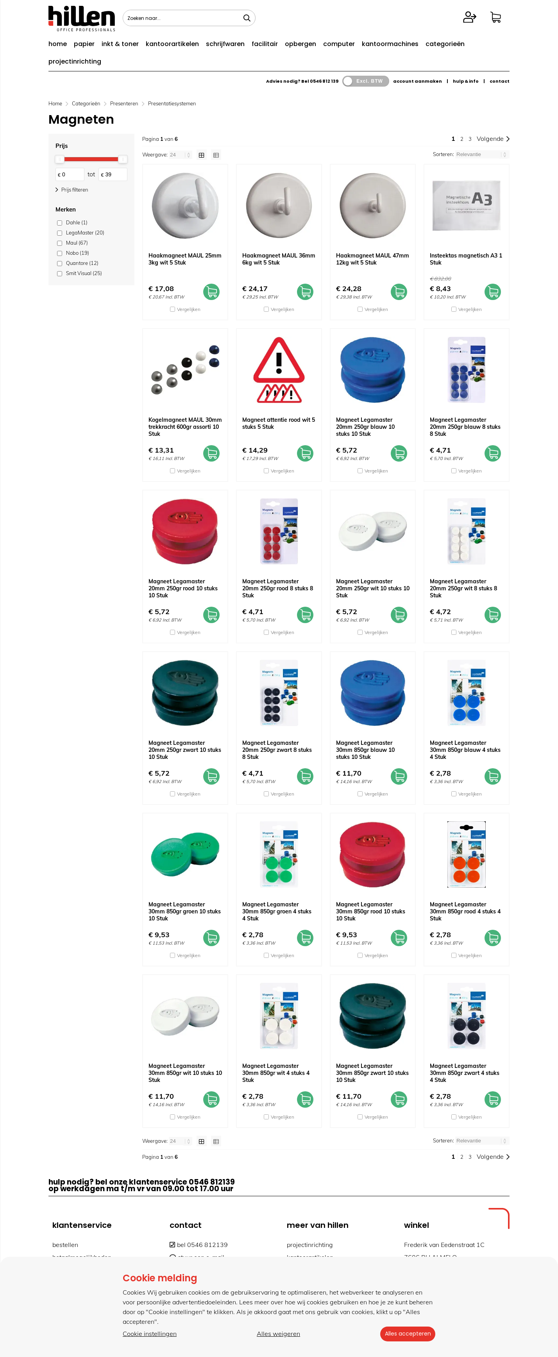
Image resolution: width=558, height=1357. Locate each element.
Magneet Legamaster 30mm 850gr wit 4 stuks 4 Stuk (275, 1072)
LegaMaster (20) (85, 232)
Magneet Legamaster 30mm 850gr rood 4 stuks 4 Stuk (465, 911)
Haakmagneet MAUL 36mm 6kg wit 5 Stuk (278, 259)
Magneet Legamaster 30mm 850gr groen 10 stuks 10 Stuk (184, 911)
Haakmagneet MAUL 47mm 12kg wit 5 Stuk (372, 259)
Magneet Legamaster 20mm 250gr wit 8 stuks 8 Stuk (463, 588)
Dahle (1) (77, 222)
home (57, 43)
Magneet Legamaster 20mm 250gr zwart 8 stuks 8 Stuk (277, 749)
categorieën (445, 43)
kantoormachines (390, 43)
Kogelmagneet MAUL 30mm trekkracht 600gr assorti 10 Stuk (185, 426)
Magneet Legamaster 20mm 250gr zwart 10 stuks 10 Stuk (184, 749)
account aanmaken (417, 81)
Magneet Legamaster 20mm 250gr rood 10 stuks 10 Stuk (183, 588)
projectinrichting (74, 61)
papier (84, 43)
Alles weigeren (277, 1334)
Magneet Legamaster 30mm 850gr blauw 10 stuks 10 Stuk (365, 749)
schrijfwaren (225, 43)
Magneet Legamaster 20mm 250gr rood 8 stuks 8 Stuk (277, 588)
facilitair (265, 43)
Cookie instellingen (150, 1334)
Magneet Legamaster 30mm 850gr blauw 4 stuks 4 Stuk (465, 749)
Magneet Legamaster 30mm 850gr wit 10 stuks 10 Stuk (185, 1072)
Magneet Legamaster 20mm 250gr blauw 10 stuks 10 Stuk (365, 426)
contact (500, 81)
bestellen (65, 1245)
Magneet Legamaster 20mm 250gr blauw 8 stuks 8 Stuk (465, 426)
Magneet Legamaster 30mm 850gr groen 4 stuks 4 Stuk (276, 911)
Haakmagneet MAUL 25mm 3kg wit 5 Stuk (185, 259)
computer (339, 43)
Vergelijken (188, 309)
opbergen (300, 43)
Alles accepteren (406, 1334)
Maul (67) (77, 243)
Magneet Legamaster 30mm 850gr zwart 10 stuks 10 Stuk (372, 1072)
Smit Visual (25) (84, 273)
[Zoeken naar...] (247, 18)
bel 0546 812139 (199, 1245)
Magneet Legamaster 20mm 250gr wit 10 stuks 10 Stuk (373, 588)
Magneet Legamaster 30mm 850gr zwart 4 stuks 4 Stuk (464, 1072)
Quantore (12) (82, 263)
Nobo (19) (77, 253)
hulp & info (466, 81)
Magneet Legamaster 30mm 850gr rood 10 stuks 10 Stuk (370, 911)
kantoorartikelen (172, 43)
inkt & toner (120, 43)
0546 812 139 (324, 81)
